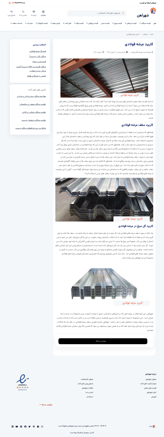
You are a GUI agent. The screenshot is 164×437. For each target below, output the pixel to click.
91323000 (16, 3)
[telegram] (38, 424)
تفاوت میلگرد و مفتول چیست (34, 117)
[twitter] (29, 424)
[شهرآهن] (152, 11)
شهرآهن (143, 12)
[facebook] (25, 424)
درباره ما (34, 11)
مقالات (43, 11)
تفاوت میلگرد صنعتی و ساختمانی (32, 101)
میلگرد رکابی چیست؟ (37, 53)
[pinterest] (21, 424)
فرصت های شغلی (150, 385)
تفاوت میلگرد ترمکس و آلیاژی (34, 109)
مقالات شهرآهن (87, 385)
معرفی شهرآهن (151, 376)
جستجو (123, 12)
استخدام (90, 393)
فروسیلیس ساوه (39, 58)
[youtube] (16, 424)
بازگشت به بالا (45, 401)
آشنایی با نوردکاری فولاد (36, 72)
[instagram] (42, 424)
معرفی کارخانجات (87, 376)
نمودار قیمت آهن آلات (148, 380)
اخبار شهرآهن (151, 389)
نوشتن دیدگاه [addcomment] (102, 337)
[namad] (22, 379)
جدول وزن (11, 11)
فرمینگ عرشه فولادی (37, 48)
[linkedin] (12, 424)
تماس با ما (23, 11)
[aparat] (33, 424)
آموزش (153, 393)
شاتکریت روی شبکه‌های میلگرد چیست (31, 125)
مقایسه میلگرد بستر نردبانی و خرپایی (31, 93)
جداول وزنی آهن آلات (85, 380)
